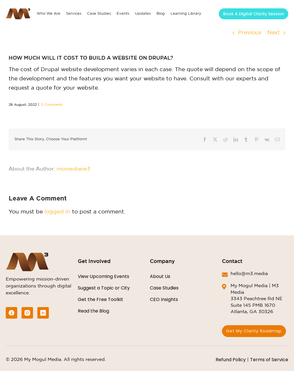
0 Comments (52, 104)
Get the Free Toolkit (100, 299)
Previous (249, 32)
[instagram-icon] (27, 313)
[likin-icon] (43, 313)
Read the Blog (93, 311)
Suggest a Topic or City (104, 288)
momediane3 (73, 169)
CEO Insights (164, 299)
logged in (57, 211)
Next (273, 32)
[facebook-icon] (11, 313)
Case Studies (164, 288)
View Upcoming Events (103, 276)
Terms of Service (269, 359)
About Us (160, 276)
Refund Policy (231, 359)
